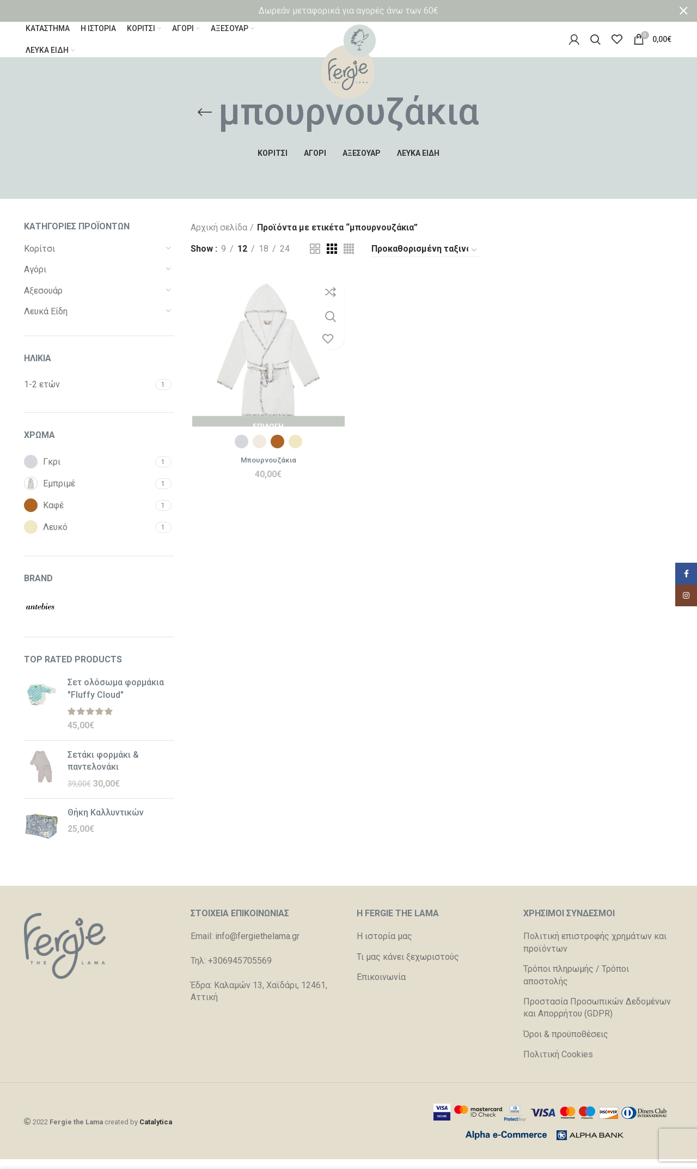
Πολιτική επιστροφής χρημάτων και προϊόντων (595, 953)
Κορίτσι (39, 259)
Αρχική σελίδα (219, 238)
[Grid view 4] (349, 259)
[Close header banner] (683, 11)
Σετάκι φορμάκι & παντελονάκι (103, 771)
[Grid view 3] (332, 259)
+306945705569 (240, 971)
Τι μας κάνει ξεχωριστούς (408, 968)
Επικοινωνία (381, 988)
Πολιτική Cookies (558, 1065)
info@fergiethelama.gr (257, 947)
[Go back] (204, 123)
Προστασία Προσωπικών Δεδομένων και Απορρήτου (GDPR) (597, 1018)
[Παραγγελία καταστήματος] (424, 261)
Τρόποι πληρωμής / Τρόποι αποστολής (576, 986)
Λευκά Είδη (46, 322)
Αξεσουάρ (43, 301)
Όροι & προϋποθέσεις (565, 1045)
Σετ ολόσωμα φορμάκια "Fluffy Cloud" (116, 699)
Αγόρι (35, 280)
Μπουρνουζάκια (267, 472)
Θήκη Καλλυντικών (106, 823)
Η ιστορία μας (384, 947)
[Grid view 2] (315, 259)
